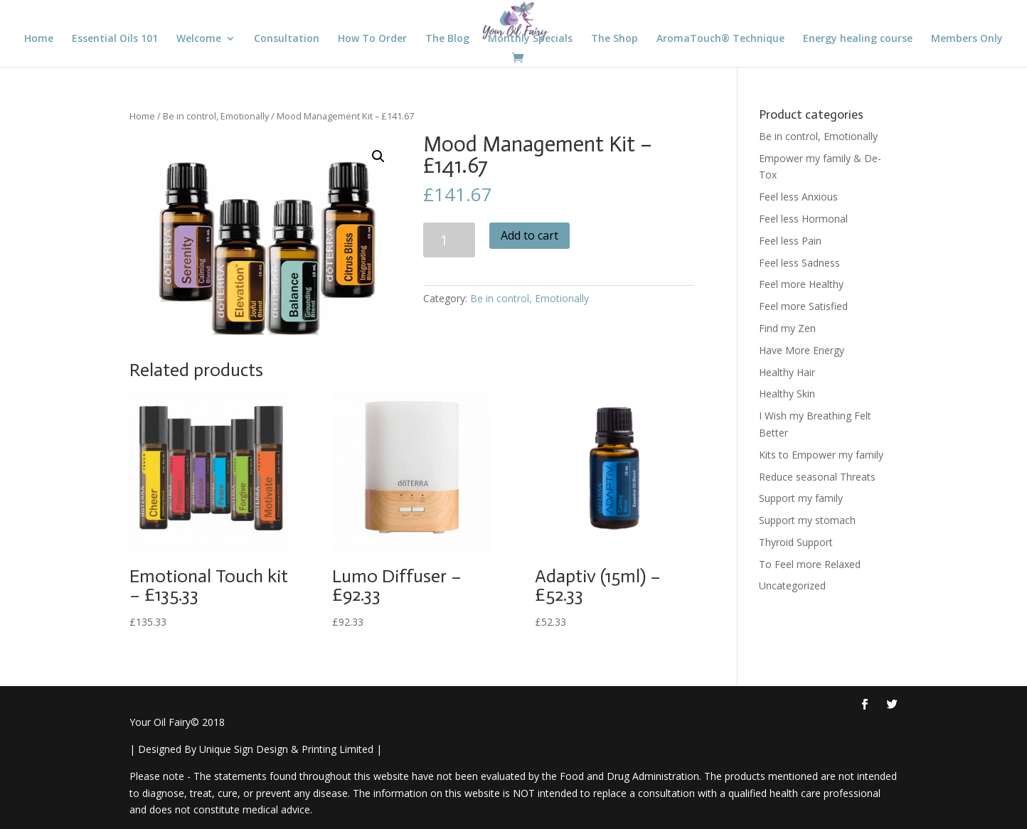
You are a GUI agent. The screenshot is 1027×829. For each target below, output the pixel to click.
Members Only (967, 39)
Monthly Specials (530, 39)
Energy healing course (857, 39)
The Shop (614, 39)
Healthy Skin (787, 393)
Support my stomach (807, 520)
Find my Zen (787, 328)
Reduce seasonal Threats (817, 476)
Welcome (198, 39)
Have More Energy (801, 350)
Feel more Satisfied (803, 306)
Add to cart (529, 235)
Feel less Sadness (799, 262)
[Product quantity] (449, 240)
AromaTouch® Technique (720, 39)
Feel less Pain (790, 240)
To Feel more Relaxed (810, 564)
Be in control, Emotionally (216, 115)
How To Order (372, 39)
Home (38, 39)
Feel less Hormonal (803, 218)
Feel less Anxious (798, 196)
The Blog (447, 39)
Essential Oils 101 (115, 39)
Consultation (286, 39)
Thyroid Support (796, 542)
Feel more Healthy (801, 284)
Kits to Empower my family (821, 454)
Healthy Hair (787, 372)
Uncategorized (792, 585)
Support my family (801, 498)
